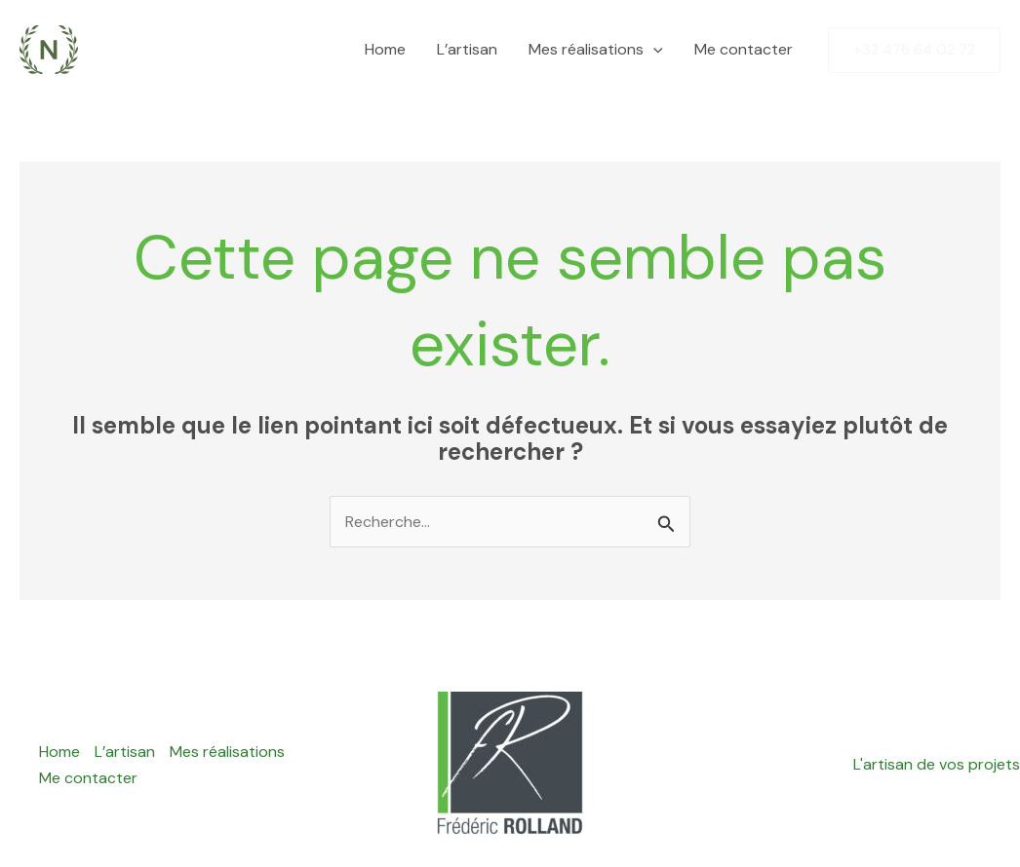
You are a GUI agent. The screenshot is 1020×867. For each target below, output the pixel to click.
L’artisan (467, 49)
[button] (653, 50)
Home (385, 49)
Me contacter (743, 49)
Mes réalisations (596, 50)
